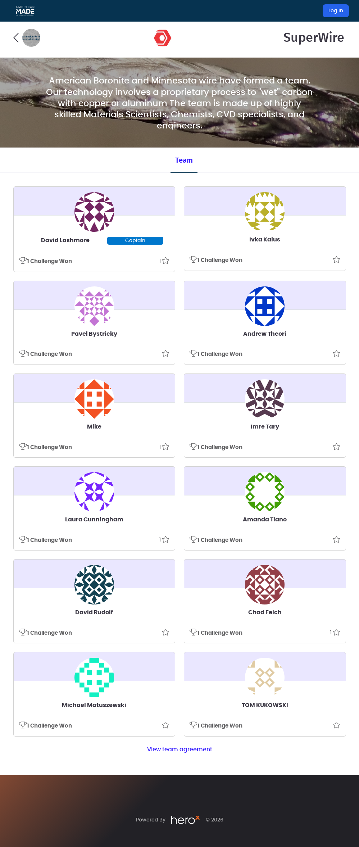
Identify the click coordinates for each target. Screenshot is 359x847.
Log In (335, 10)
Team (184, 160)
